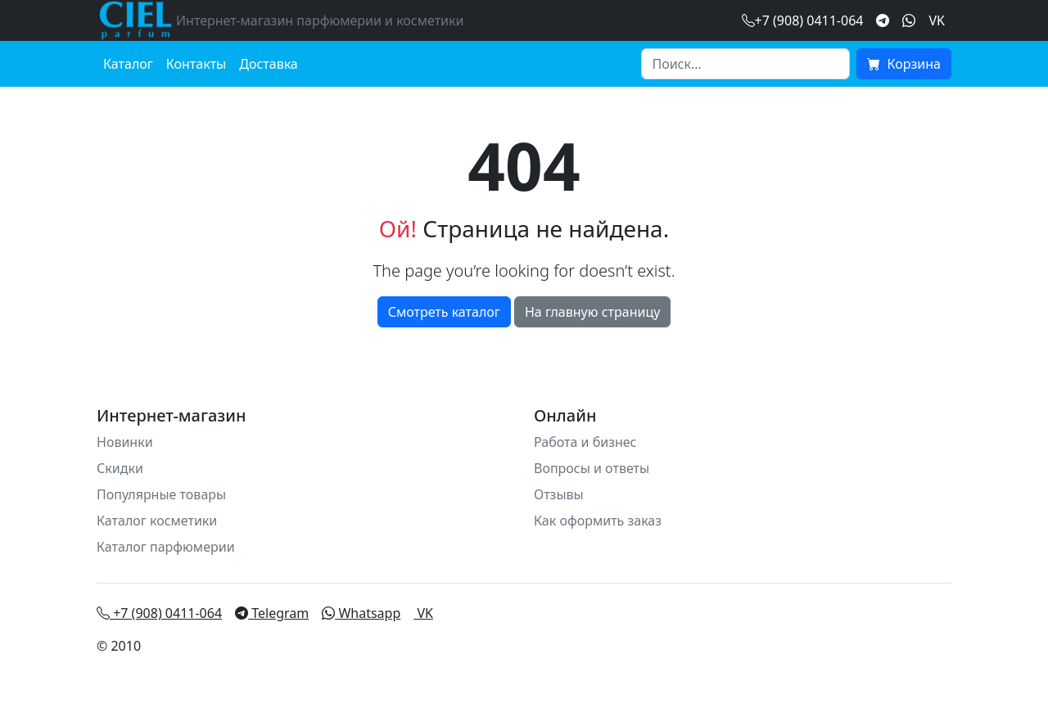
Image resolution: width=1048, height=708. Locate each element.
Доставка (268, 64)
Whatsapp (361, 613)
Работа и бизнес (585, 442)
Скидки (120, 468)
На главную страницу (592, 312)
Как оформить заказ (598, 521)
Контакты (196, 64)
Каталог (128, 64)
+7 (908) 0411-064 (159, 613)
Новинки (125, 442)
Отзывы (559, 494)
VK (936, 20)
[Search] (745, 63)
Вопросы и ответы (591, 468)
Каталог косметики (157, 521)
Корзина (904, 64)
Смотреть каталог (444, 312)
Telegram (272, 613)
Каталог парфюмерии (166, 547)
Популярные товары (161, 494)
